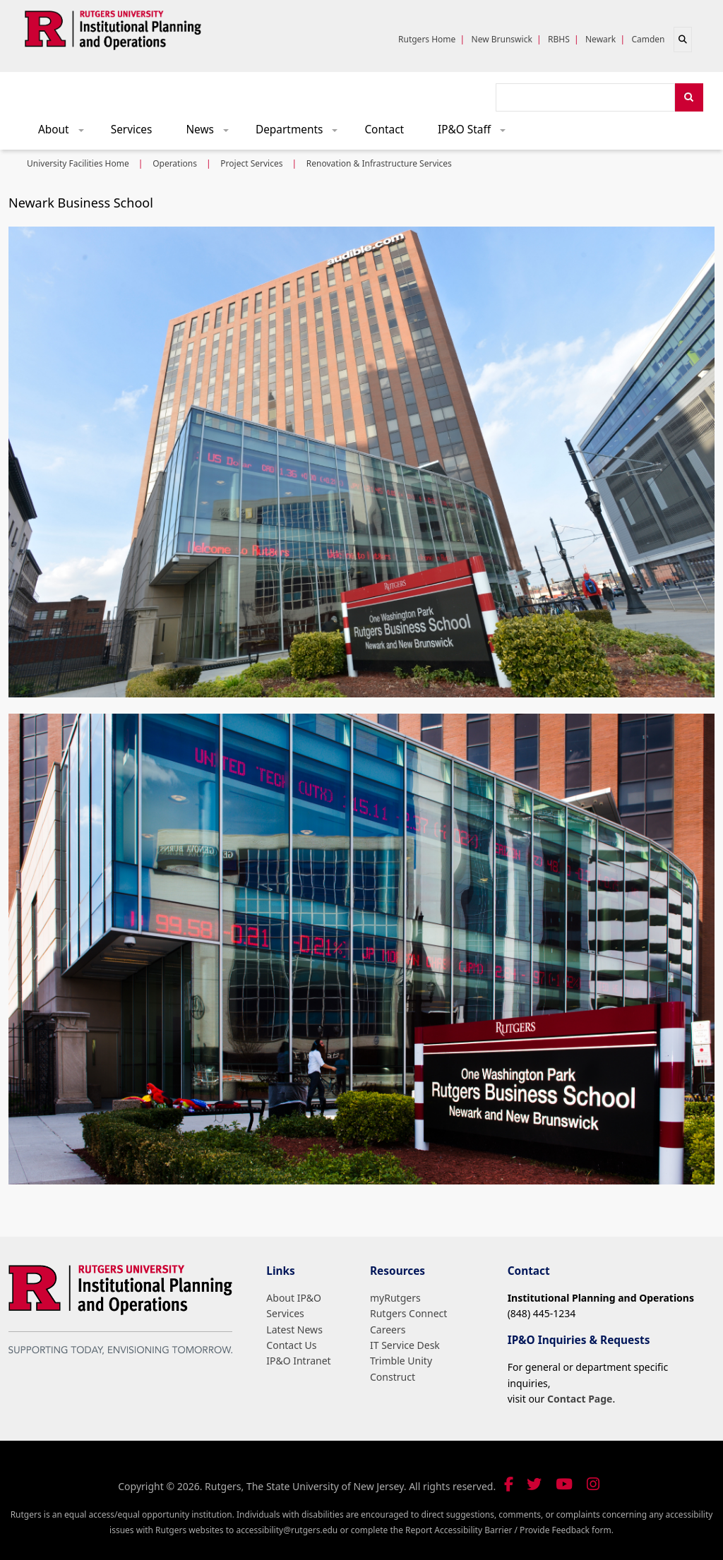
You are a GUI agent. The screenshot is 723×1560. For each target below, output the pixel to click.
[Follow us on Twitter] (534, 1484)
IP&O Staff (476, 133)
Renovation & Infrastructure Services (379, 163)
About (65, 133)
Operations (175, 163)
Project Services (251, 163)
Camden (647, 39)
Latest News (294, 1329)
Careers (387, 1329)
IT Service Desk (405, 1345)
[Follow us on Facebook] (508, 1484)
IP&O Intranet (298, 1360)
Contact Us (291, 1345)
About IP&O (293, 1297)
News (212, 133)
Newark (600, 39)
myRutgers (395, 1297)
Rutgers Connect (408, 1313)
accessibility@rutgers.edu (286, 1530)
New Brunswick (502, 39)
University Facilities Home (78, 163)
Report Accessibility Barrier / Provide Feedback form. (509, 1530)
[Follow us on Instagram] (593, 1484)
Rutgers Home (426, 39)
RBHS (559, 39)
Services (132, 129)
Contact (384, 129)
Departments (301, 133)
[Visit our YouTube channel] (564, 1484)
